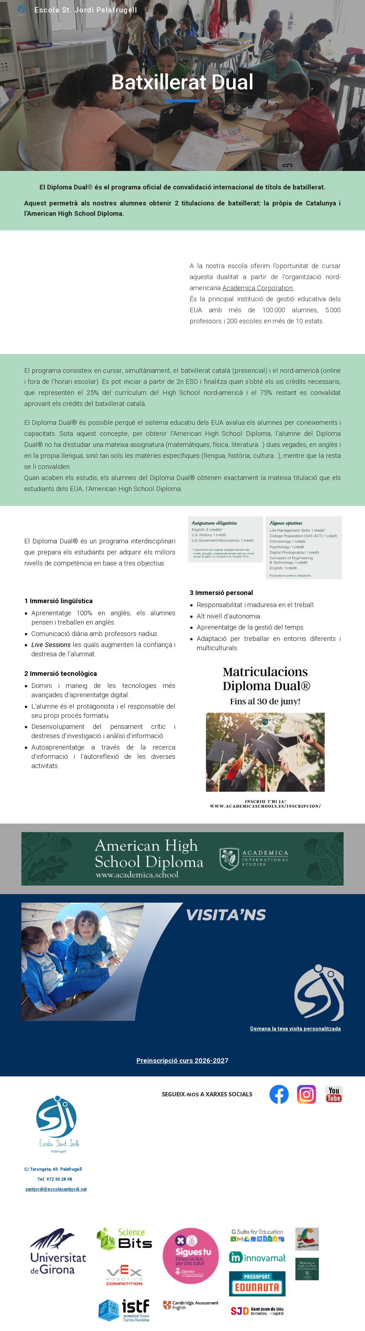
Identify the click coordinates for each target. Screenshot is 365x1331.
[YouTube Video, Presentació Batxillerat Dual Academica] (100, 292)
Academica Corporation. (258, 288)
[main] (182, 85)
